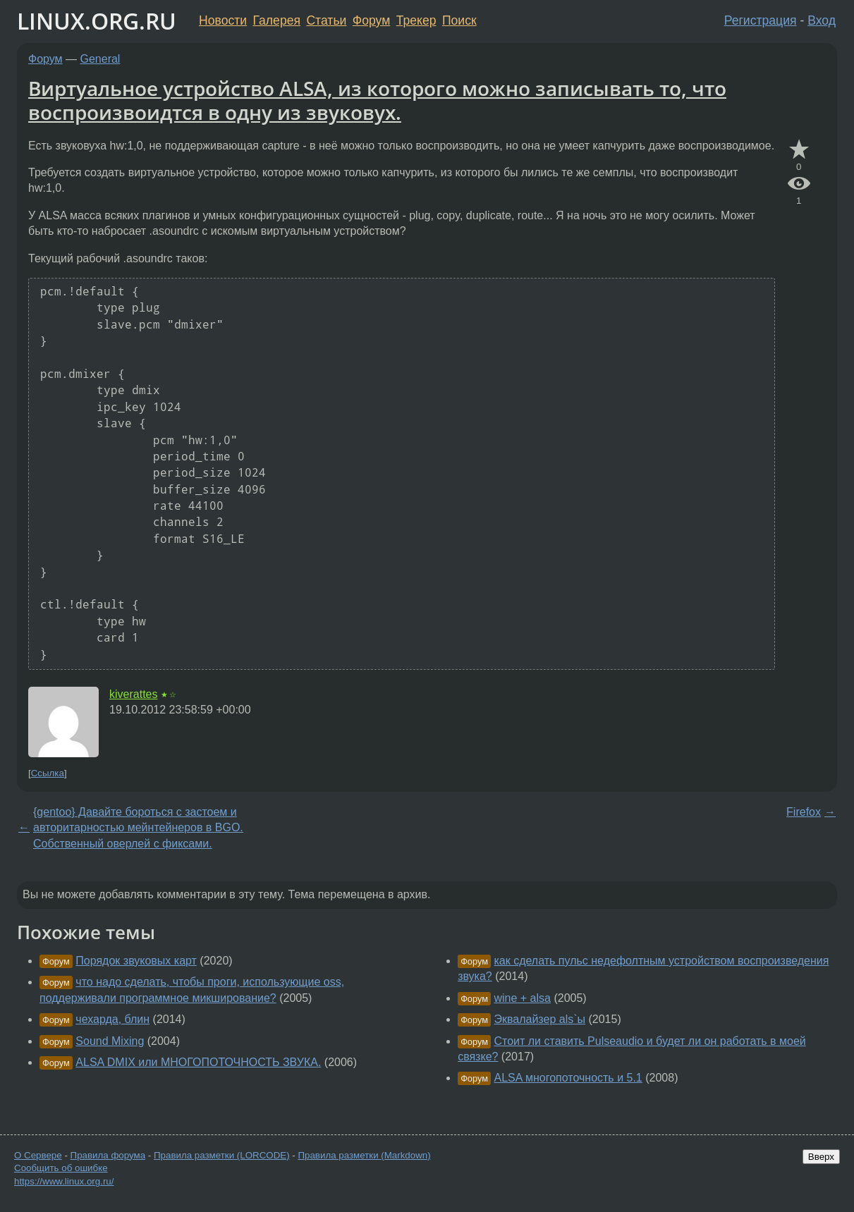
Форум (371, 20)
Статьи (326, 20)
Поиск (459, 20)
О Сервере (38, 1155)
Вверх (821, 1156)
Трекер (416, 20)
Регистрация (760, 20)
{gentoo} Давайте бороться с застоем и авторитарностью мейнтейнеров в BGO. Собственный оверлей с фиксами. (138, 828)
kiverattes (133, 694)
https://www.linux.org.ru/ (64, 1181)
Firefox (803, 812)
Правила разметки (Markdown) (364, 1155)
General (100, 59)
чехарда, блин (112, 1019)
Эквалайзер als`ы (539, 1019)
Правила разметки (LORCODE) (222, 1155)
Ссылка (47, 773)
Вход (821, 20)
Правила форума (108, 1155)
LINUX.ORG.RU (96, 21)
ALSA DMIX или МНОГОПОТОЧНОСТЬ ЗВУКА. (198, 1062)
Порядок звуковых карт (136, 961)
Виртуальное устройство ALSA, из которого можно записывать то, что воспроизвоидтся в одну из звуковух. (377, 100)
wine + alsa (522, 998)
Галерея (276, 20)
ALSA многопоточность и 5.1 (568, 1078)
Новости (223, 20)
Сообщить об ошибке (61, 1168)
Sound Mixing (109, 1041)
